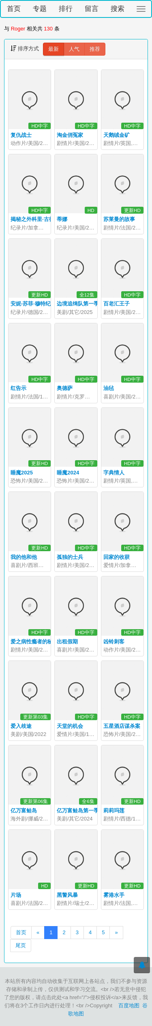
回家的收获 (116, 557)
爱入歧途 (21, 726)
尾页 (20, 945)
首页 (14, 9)
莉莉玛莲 (113, 810)
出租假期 (67, 642)
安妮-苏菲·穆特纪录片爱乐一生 (46, 304)
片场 (16, 895)
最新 (53, 49)
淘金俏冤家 (70, 135)
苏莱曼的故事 (119, 219)
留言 (91, 9)
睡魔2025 (22, 473)
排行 (66, 9)
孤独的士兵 (70, 557)
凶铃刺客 (113, 642)
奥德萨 (65, 388)
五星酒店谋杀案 (121, 726)
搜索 (117, 9)
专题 (40, 9)
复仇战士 (21, 135)
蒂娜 (62, 219)
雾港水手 (113, 895)
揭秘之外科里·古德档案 (38, 219)
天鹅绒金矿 (116, 135)
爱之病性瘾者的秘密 (34, 642)
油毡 (108, 388)
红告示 (18, 388)
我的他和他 (24, 557)
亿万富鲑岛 (24, 810)
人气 (74, 49)
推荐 (95, 49)
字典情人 (113, 473)
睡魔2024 (68, 473)
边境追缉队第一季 (78, 304)
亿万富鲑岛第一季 (78, 810)
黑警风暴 (67, 895)
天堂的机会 (70, 726)
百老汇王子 (116, 304)
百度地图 (128, 1005)
